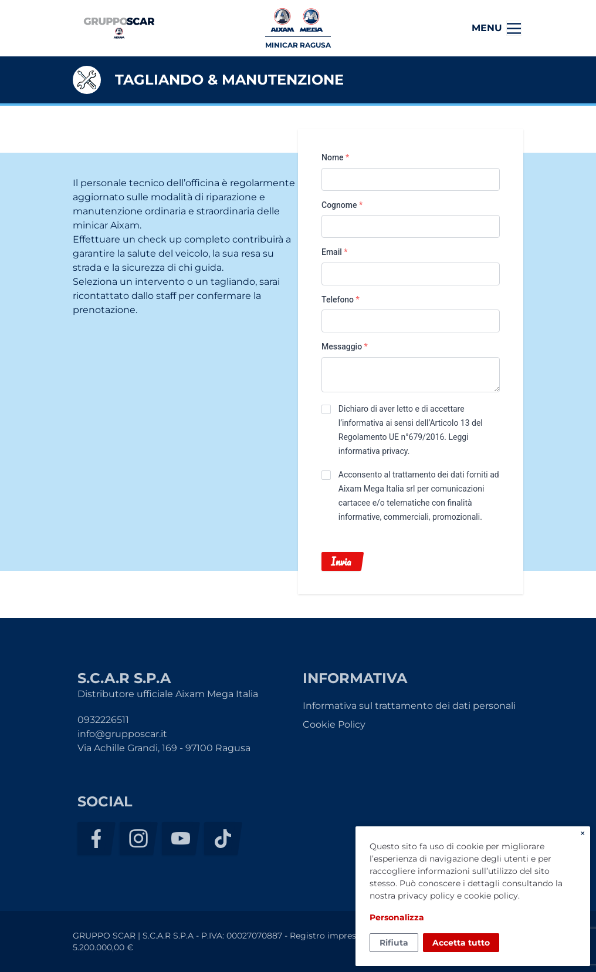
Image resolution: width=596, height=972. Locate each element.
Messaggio (344, 346)
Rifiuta (394, 942)
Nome (335, 157)
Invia (341, 561)
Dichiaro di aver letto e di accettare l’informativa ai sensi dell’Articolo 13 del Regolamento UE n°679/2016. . (410, 430)
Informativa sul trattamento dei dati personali (409, 705)
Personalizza (397, 917)
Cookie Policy (334, 724)
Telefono (340, 299)
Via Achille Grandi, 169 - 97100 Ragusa (163, 748)
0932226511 (103, 719)
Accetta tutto (461, 942)
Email (334, 252)
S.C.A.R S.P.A (119, 28)
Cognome (342, 205)
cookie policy (491, 895)
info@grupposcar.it (122, 733)
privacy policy (426, 895)
